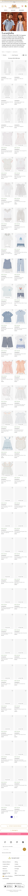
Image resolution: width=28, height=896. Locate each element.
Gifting (16, 862)
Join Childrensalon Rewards (14, 834)
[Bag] (26, 6)
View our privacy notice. (6, 852)
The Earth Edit (14, 858)
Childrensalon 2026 (16, 890)
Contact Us (5, 866)
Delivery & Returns (7, 862)
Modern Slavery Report (20, 875)
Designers (21, 10)
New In (5, 10)
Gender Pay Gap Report (6, 873)
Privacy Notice (18, 866)
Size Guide (5, 871)
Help (16, 873)
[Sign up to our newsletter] (24, 849)
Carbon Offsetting (7, 876)
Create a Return (6, 864)
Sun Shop (13, 10)
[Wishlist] (22, 6)
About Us (5, 868)
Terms (16, 871)
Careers (16, 864)
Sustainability (6, 878)
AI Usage (17, 868)
